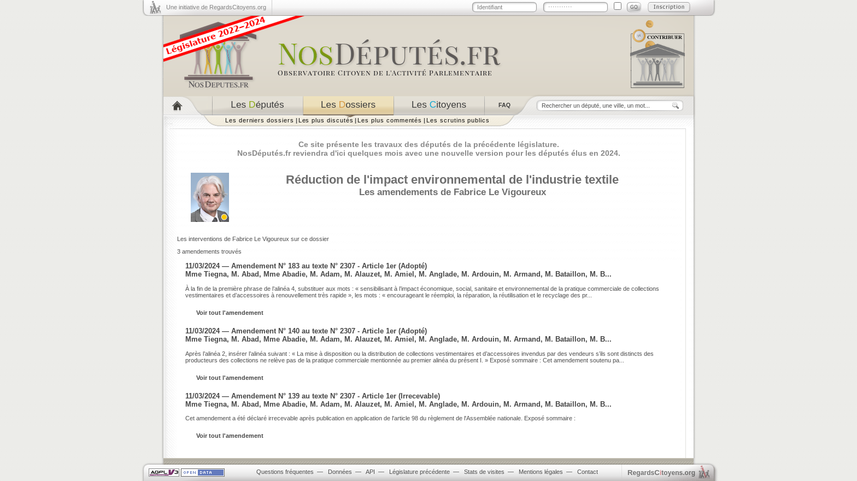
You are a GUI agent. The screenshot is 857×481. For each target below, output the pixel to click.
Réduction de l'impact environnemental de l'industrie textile (452, 179)
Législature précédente (419, 471)
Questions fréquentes (285, 471)
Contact (587, 471)
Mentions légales (541, 471)
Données (340, 471)
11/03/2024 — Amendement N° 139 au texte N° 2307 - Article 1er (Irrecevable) (312, 396)
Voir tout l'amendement (229, 312)
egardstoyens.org (661, 472)
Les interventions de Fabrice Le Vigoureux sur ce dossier (253, 239)
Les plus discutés (326, 120)
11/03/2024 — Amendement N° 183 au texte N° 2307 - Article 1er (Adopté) (306, 266)
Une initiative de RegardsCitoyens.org (216, 7)
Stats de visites (484, 471)
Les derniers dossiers (259, 120)
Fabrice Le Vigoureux (500, 192)
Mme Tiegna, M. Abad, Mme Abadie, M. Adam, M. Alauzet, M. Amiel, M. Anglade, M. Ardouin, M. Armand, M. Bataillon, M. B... (398, 274)
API (370, 471)
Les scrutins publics (458, 120)
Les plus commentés (389, 120)
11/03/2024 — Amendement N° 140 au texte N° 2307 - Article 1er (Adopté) (306, 331)
